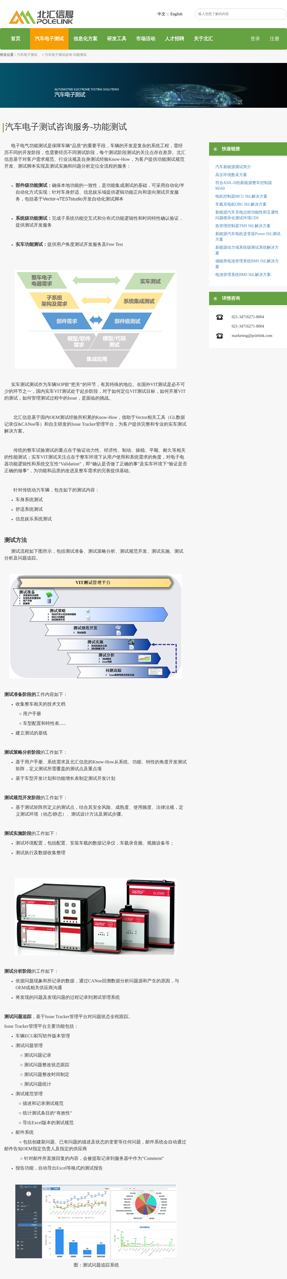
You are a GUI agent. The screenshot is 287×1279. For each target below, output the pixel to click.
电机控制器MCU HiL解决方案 (241, 196)
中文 (161, 14)
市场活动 (145, 38)
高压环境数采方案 (231, 175)
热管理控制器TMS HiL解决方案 (243, 226)
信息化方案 (85, 38)
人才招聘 (174, 38)
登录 (255, 38)
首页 (15, 38)
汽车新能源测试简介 (233, 167)
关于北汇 (203, 38)
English (176, 14)
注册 (274, 38)
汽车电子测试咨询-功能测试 (66, 55)
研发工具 (116, 38)
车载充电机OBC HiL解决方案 (241, 204)
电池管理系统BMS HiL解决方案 (243, 275)
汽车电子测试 (49, 38)
